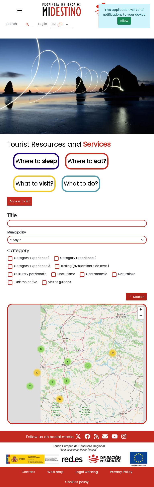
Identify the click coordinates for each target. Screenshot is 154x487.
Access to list (19, 201)
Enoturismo (66, 274)
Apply (27, 24)
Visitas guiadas (59, 282)
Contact (28, 472)
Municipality (16, 232)
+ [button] (140, 310)
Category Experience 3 (32, 266)
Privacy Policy (121, 472)
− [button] (140, 316)
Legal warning (86, 472)
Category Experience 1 (31, 258)
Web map (55, 472)
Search (138, 296)
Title (12, 215)
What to (34, 184)
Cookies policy (77, 482)
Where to (36, 161)
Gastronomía (96, 274)
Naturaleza (126, 274)
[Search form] (13, 23)
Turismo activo (25, 282)
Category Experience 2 (78, 258)
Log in (42, 23)
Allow (124, 20)
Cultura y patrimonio (30, 274)
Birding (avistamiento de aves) (85, 266)
